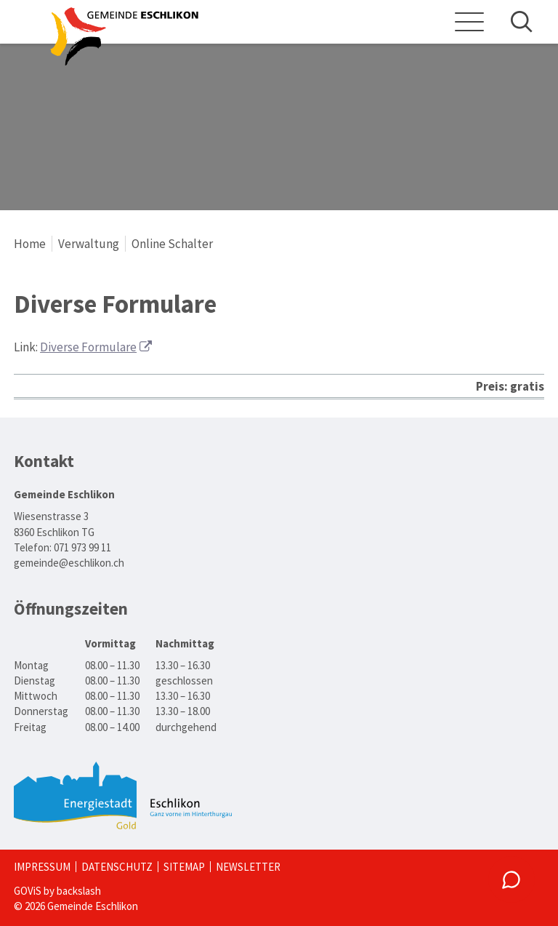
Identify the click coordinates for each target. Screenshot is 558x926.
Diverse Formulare (88, 347)
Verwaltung (88, 244)
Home (30, 244)
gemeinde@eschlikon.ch (69, 563)
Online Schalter (172, 244)
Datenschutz (117, 866)
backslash (79, 891)
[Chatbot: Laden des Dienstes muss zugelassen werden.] (511, 879)
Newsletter (248, 866)
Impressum (42, 866)
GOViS (27, 891)
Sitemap (184, 866)
